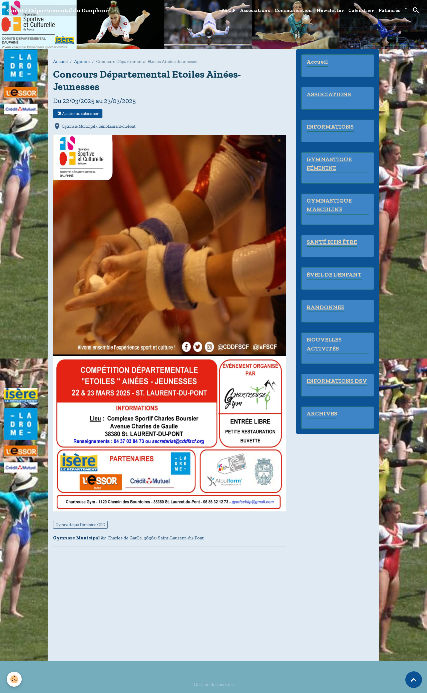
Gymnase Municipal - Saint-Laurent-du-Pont (98, 126)
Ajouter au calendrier (78, 113)
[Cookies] (14, 679)
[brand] (58, 10)
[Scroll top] (413, 679)
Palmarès (389, 10)
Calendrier (361, 10)
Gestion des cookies (214, 684)
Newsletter (330, 10)
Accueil (60, 61)
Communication (293, 10)
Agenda (82, 61)
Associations (255, 10)
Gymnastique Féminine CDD (80, 524)
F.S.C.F (228, 10)
